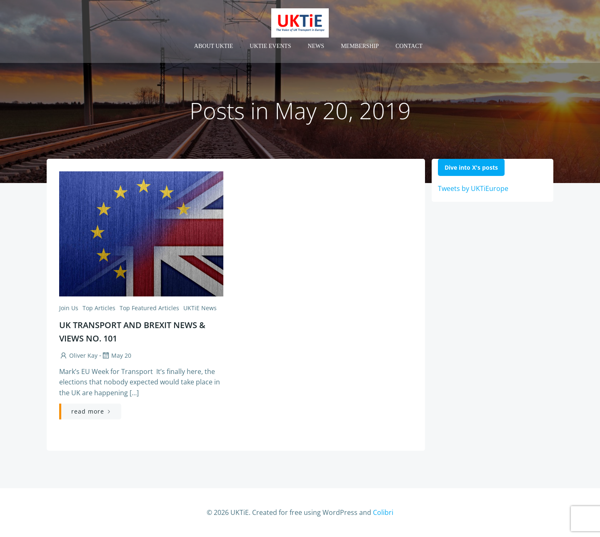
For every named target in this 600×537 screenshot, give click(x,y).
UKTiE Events (270, 46)
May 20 (116, 355)
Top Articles (98, 308)
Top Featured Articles (149, 308)
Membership (360, 46)
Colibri (383, 512)
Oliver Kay (78, 355)
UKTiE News (200, 308)
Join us (68, 308)
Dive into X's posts (471, 167)
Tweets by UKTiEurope (473, 188)
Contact (408, 46)
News (316, 46)
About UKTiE (213, 46)
